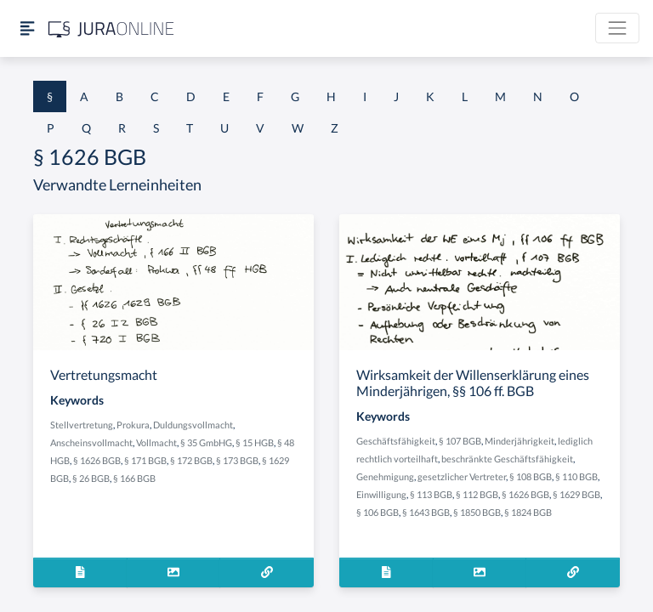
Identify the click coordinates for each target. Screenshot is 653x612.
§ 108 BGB (530, 476)
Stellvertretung (81, 424)
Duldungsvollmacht (193, 424)
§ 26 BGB (91, 478)
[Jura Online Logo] (111, 28)
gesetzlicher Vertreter (461, 476)
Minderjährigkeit (519, 440)
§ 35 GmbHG (206, 442)
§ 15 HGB (255, 442)
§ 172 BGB (191, 460)
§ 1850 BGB (477, 512)
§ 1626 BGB (97, 460)
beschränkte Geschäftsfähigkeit (507, 458)
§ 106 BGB (377, 512)
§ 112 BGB (477, 494)
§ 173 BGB (237, 460)
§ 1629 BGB (576, 494)
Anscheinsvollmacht (91, 442)
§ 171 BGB (145, 460)
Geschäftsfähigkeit (395, 440)
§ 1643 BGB (426, 512)
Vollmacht (156, 442)
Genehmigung (385, 476)
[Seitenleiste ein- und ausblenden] (27, 28)
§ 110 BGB (576, 476)
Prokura (133, 424)
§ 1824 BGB (528, 512)
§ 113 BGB (431, 494)
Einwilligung (381, 494)
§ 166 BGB (134, 478)
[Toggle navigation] (617, 28)
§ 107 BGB (460, 440)
